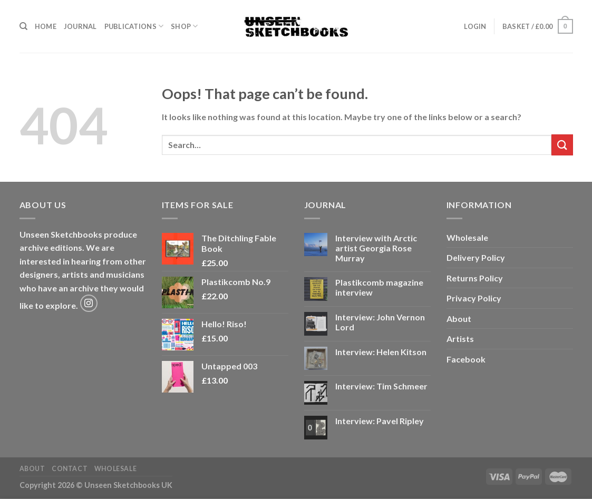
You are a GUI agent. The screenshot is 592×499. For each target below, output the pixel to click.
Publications (134, 26)
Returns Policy (475, 278)
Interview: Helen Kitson (380, 352)
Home (45, 26)
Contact (70, 469)
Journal (80, 26)
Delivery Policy (476, 257)
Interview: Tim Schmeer (381, 386)
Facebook (466, 359)
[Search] (23, 26)
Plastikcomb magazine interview (379, 287)
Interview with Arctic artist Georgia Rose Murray (376, 248)
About (459, 319)
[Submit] (561, 144)
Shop (184, 26)
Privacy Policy (474, 298)
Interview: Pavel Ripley (379, 421)
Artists (460, 339)
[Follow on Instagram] (89, 303)
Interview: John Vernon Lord (380, 322)
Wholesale (467, 237)
